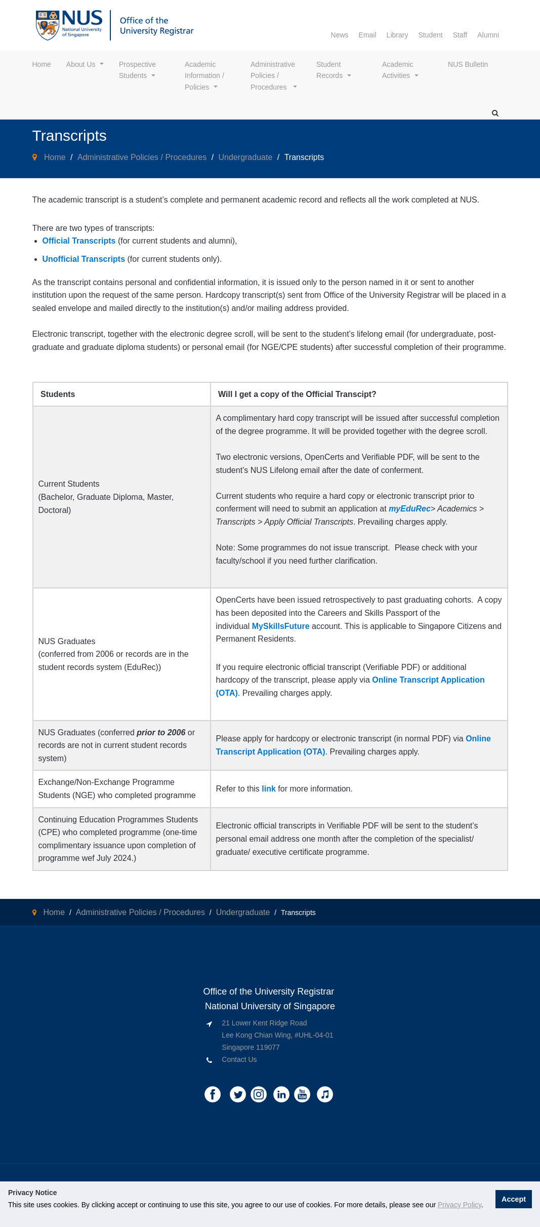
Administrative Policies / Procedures (274, 75)
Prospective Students (138, 70)
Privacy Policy (459, 1205)
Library (397, 35)
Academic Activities (398, 70)
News (340, 35)
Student (430, 35)
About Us (81, 64)
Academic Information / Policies (205, 75)
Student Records (329, 70)
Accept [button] (514, 1199)
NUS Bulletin (468, 64)
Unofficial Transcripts (84, 259)
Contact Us (239, 1059)
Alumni (488, 35)
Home (41, 64)
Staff (460, 35)
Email (368, 35)
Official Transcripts (79, 240)
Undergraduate (246, 157)
